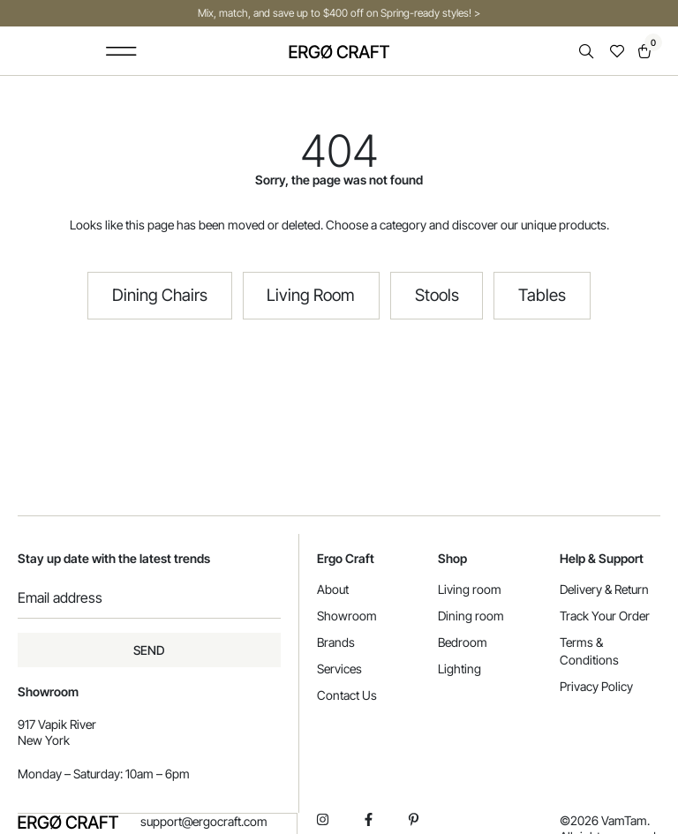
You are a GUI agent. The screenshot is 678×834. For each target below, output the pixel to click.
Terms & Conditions (589, 651)
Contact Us (347, 695)
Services (339, 668)
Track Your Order (605, 615)
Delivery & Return (604, 589)
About (333, 589)
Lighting (459, 668)
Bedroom (462, 642)
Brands (336, 642)
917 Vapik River (57, 724)
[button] (121, 50)
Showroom (347, 615)
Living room (469, 589)
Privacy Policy (596, 686)
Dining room (471, 615)
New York (44, 740)
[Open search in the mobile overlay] (588, 51)
